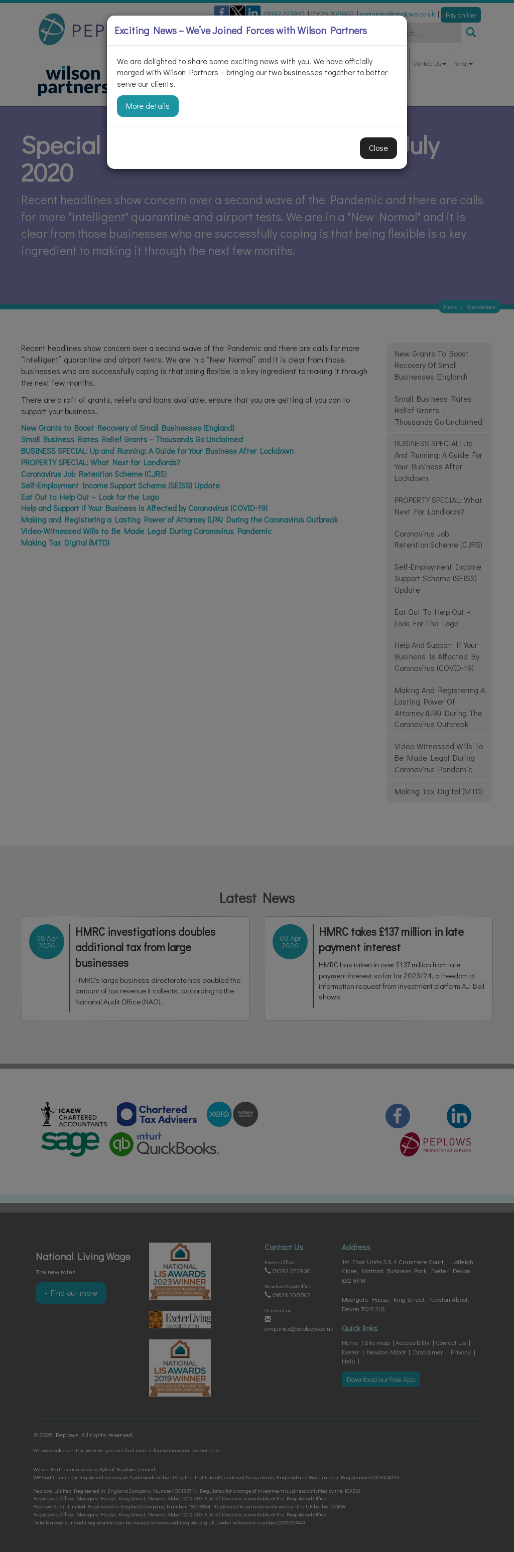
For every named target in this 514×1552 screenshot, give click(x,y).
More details (148, 105)
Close (378, 147)
